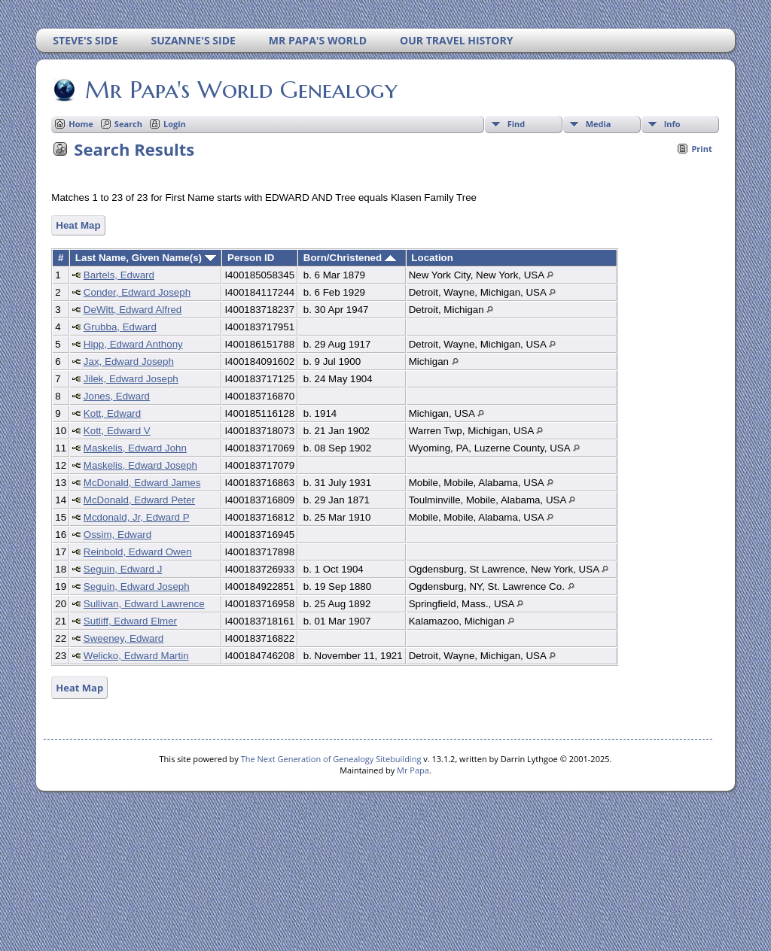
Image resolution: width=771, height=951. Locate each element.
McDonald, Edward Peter (139, 500)
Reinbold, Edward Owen (138, 552)
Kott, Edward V (117, 430)
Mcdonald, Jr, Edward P (137, 517)
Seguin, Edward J (123, 569)
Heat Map (78, 225)
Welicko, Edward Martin (136, 655)
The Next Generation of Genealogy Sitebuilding (331, 758)
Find (516, 123)
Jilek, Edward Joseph (131, 378)
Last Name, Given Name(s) (145, 257)
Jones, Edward (117, 396)
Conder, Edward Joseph (137, 292)
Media (598, 123)
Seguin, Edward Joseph (137, 586)
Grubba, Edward (120, 327)
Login (174, 123)
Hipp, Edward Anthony (133, 344)
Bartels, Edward (119, 275)
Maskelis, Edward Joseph (140, 465)
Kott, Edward (112, 413)
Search (128, 123)
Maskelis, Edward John (135, 448)
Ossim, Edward (117, 534)
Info (672, 123)
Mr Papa (413, 770)
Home (81, 123)
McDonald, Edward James (142, 482)
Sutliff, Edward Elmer (130, 621)
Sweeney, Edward (123, 638)
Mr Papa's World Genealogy (240, 89)
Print (701, 148)
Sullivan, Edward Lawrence (144, 603)
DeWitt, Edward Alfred (132, 309)
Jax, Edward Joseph (129, 361)
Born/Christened (349, 257)
